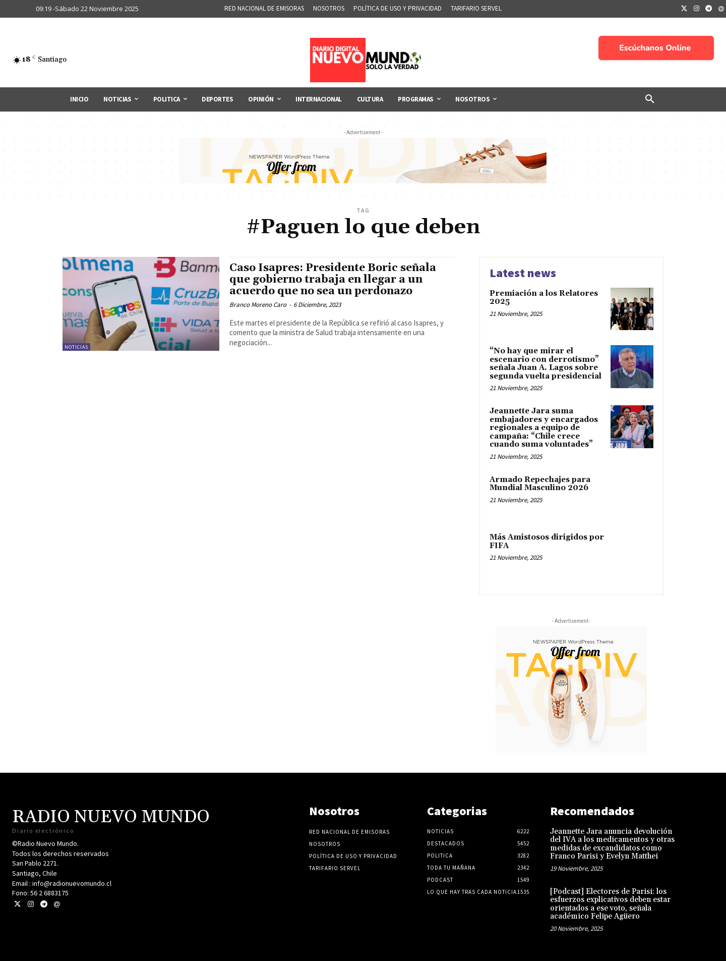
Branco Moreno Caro (257, 304)
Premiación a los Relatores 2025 (544, 298)
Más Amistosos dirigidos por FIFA (547, 541)
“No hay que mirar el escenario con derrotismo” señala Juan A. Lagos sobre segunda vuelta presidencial (545, 363)
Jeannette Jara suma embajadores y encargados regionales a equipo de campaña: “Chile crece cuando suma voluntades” (544, 427)
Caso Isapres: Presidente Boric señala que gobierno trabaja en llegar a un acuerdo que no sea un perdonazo (332, 279)
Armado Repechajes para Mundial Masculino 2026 (540, 484)
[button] (650, 99)
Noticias (76, 347)
